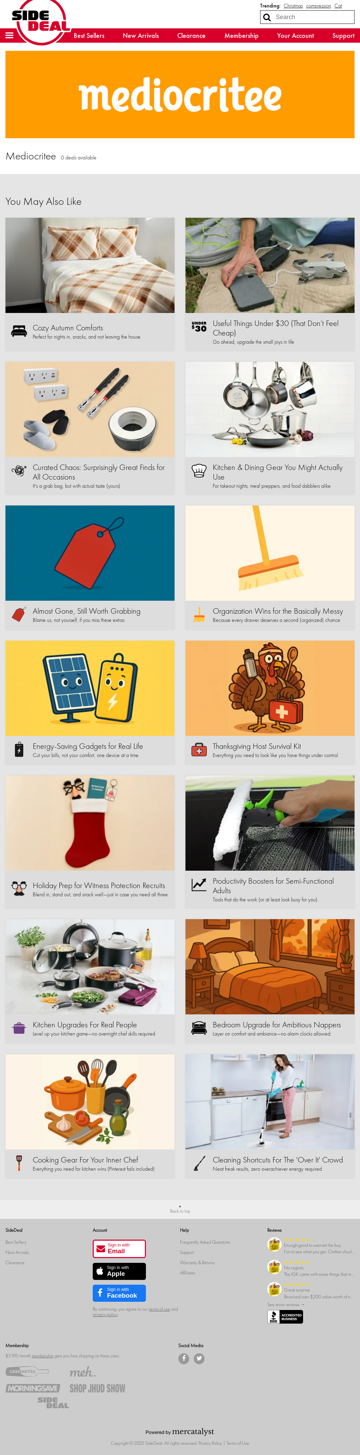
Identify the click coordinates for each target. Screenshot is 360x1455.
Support (343, 35)
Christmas (293, 6)
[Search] (266, 17)
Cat (338, 6)
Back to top (180, 1211)
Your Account (295, 35)
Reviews (274, 1230)
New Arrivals (141, 35)
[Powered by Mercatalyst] (180, 1432)
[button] (9, 35)
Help (184, 1230)
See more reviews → (286, 1305)
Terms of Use (237, 1443)
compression (318, 6)
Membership (241, 35)
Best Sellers (89, 35)
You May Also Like (43, 201)
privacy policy (105, 1314)
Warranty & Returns (197, 1263)
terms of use (159, 1309)
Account (100, 1230)
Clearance (191, 35)
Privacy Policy (210, 1443)
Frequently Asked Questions (205, 1242)
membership (43, 1356)
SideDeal (13, 1230)
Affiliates (187, 1273)
